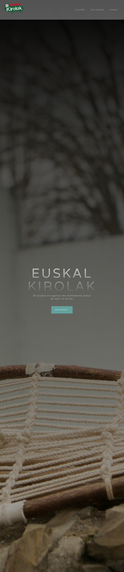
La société (80, 9)
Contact (113, 9)
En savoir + (62, 310)
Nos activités (97, 9)
